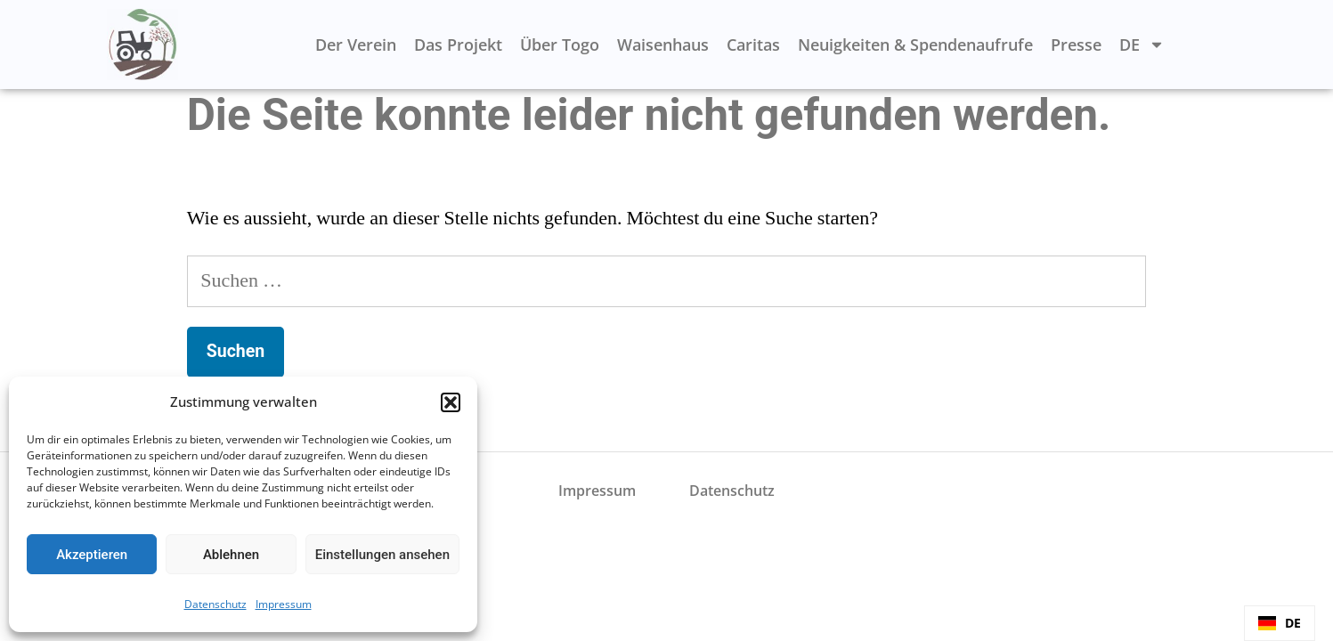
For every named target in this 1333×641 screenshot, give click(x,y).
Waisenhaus (663, 44)
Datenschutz (215, 604)
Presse (1076, 44)
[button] (450, 402)
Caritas (753, 44)
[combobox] (1279, 623)
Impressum (284, 604)
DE (1142, 44)
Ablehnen (231, 555)
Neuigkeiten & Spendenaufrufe (915, 44)
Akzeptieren (91, 555)
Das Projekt (458, 44)
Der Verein (355, 44)
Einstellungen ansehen (382, 555)
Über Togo (559, 44)
